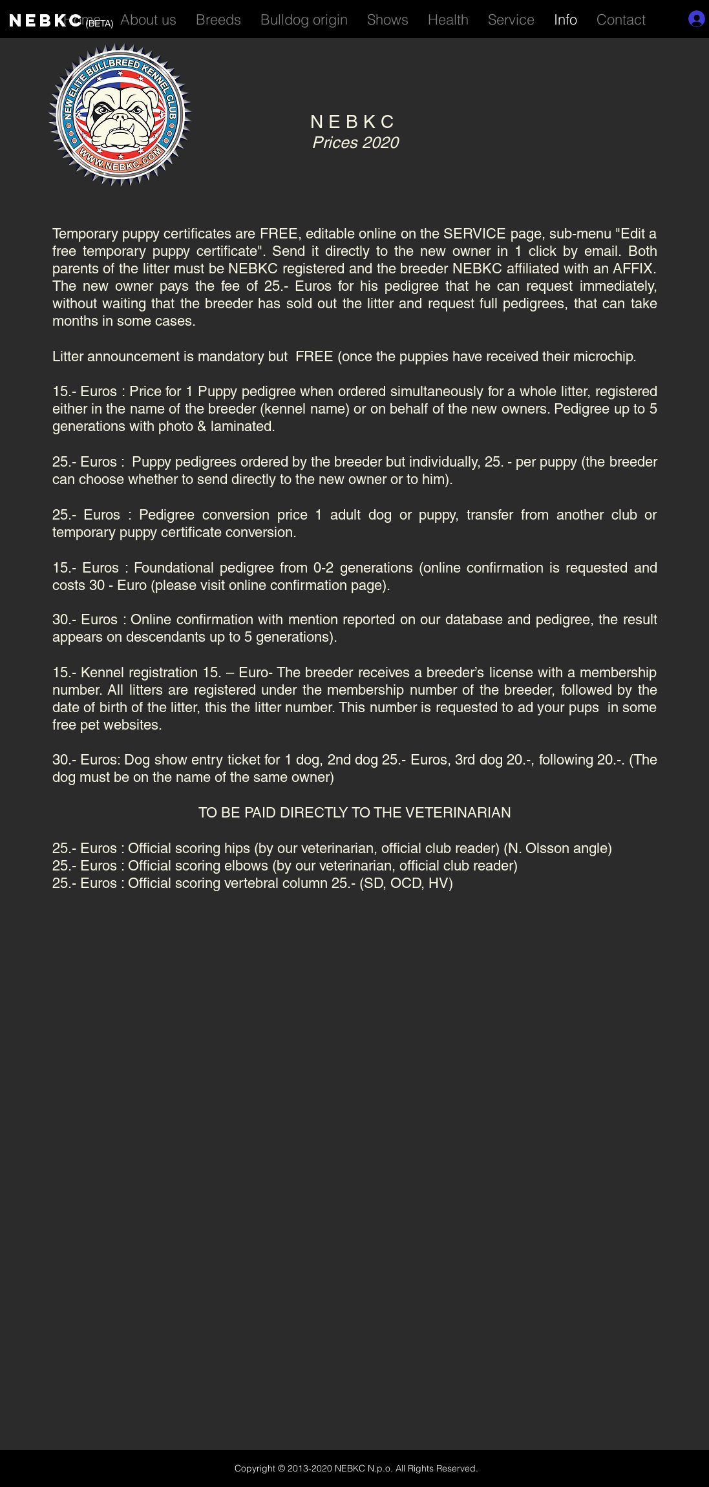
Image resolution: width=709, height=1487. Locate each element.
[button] (511, 17)
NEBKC (47, 20)
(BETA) (99, 23)
